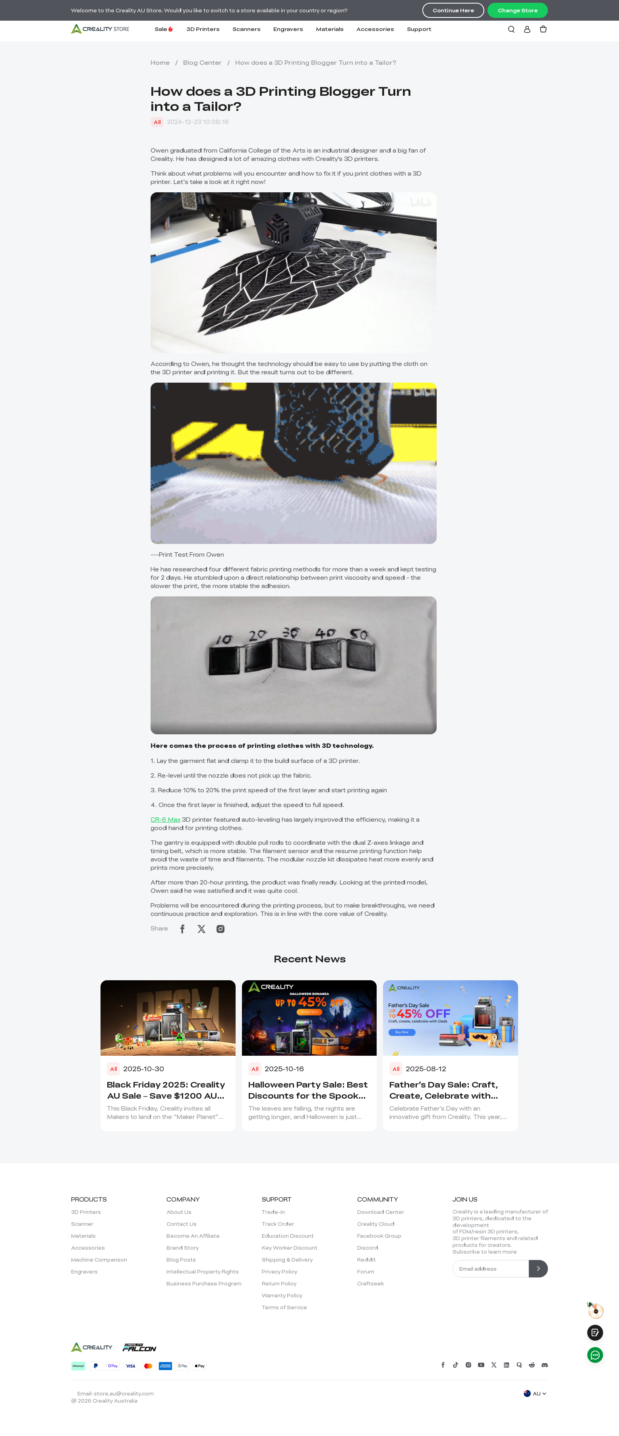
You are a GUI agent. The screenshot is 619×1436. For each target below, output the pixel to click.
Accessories (375, 29)
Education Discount (288, 1235)
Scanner (82, 1223)
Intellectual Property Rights (202, 1271)
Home (160, 62)
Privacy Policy (279, 1271)
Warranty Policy (282, 1295)
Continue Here (453, 10)
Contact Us (181, 1223)
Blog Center (202, 62)
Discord (367, 1247)
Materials (330, 29)
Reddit (366, 1259)
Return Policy (279, 1283)
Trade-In (273, 1211)
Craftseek (370, 1283)
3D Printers (203, 29)
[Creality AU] (100, 29)
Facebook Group (379, 1235)
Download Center (380, 1211)
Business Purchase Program (204, 1283)
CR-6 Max (165, 819)
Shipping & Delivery (287, 1259)
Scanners (246, 29)
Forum (365, 1271)
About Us (179, 1211)
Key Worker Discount (289, 1247)
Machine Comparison (99, 1259)
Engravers (288, 29)
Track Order (278, 1223)
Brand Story (182, 1247)
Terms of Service (284, 1307)
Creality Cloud (376, 1223)
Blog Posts (181, 1259)
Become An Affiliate (193, 1235)
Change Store (518, 10)
